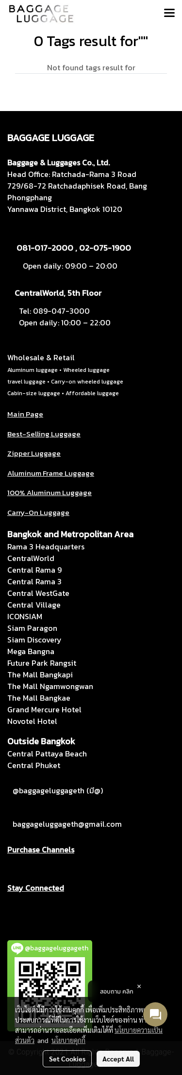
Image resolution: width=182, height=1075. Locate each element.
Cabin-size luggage (33, 393)
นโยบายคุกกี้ (68, 1040)
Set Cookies (67, 1058)
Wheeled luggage (86, 370)
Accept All (118, 1058)
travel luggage (26, 381)
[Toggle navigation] (169, 13)
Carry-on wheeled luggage (87, 381)
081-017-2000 (45, 247)
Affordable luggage (92, 393)
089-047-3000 (61, 311)
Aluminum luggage (32, 370)
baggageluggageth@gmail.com (67, 824)
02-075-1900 (105, 247)
